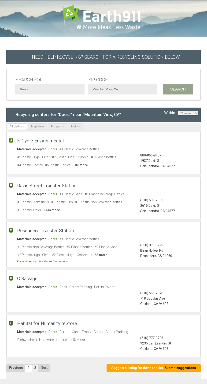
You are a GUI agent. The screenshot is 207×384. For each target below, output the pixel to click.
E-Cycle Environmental (40, 141)
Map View (37, 126)
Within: (181, 113)
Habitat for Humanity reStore (47, 323)
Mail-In (75, 126)
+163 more (99, 255)
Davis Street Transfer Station (47, 185)
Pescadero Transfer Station (45, 230)
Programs (57, 126)
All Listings (16, 126)
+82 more (80, 165)
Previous (16, 368)
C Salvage (27, 278)
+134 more (51, 210)
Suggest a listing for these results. (153, 368)
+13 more (77, 340)
